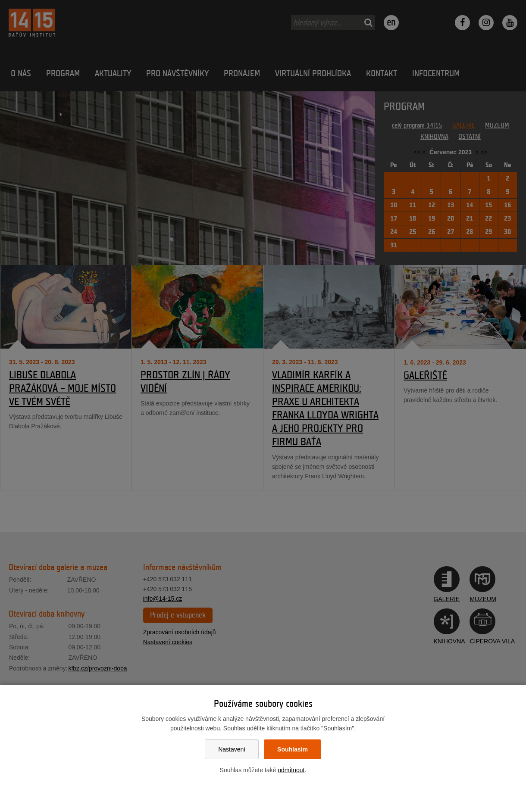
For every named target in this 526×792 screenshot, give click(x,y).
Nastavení (231, 749)
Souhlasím (292, 749)
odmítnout (291, 770)
